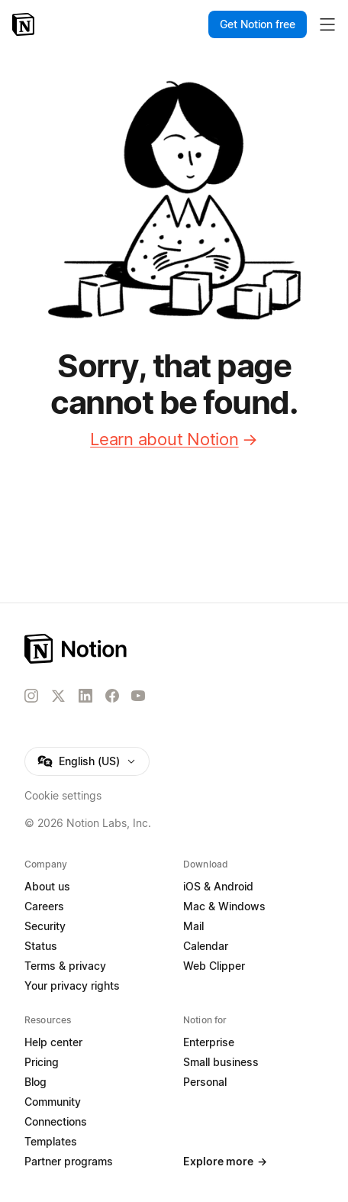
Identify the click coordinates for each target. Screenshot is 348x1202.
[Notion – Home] (24, 24)
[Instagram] (31, 696)
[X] (58, 696)
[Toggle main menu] (327, 24)
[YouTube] (138, 696)
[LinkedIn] (85, 695)
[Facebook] (112, 696)
